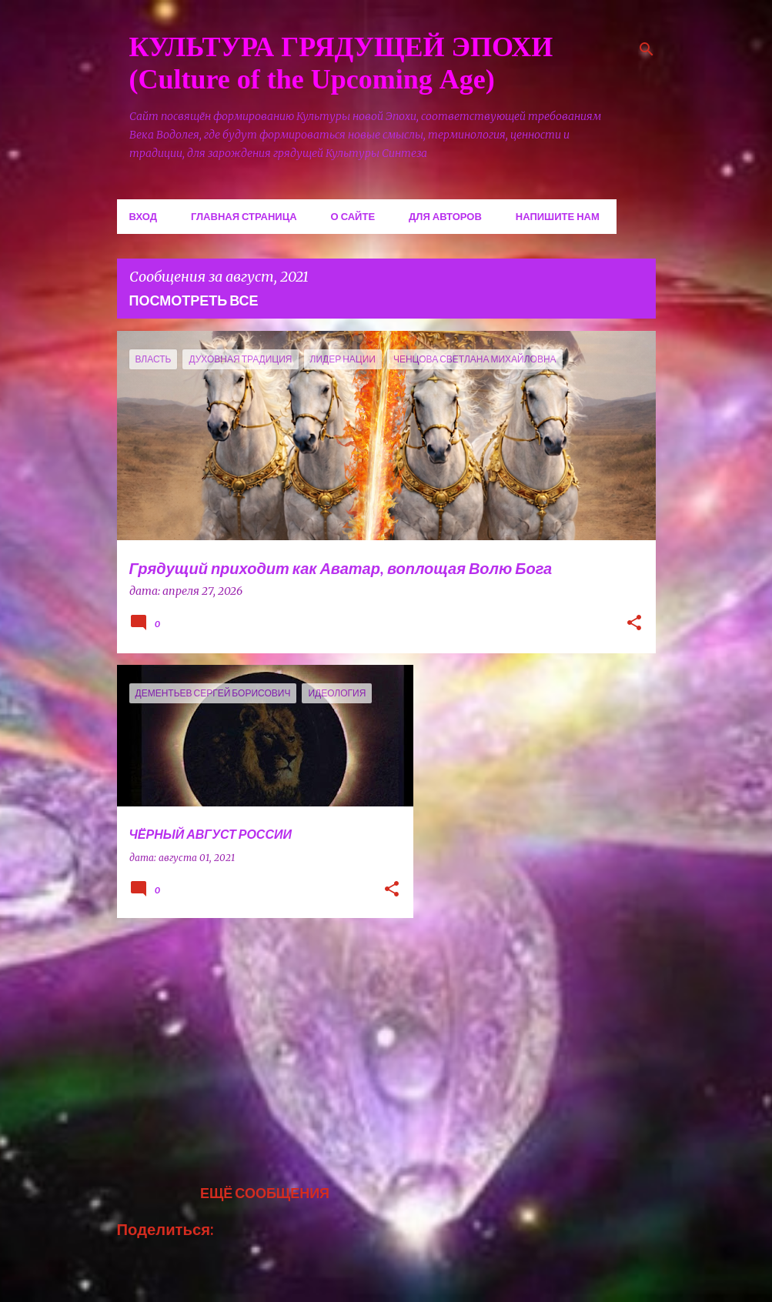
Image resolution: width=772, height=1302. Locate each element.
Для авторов (445, 216)
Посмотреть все (194, 300)
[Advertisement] (259, 1037)
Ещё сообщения (264, 1192)
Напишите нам (558, 216)
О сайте (353, 216)
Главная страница (244, 216)
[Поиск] (646, 49)
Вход (143, 216)
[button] (634, 624)
